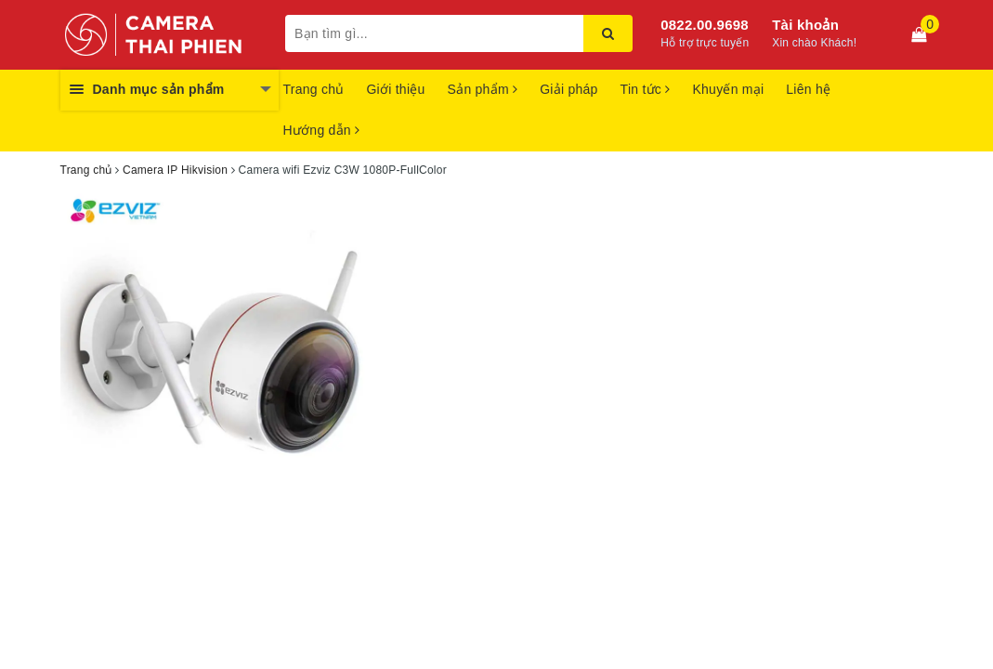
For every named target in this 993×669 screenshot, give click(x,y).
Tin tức (646, 89)
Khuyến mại (728, 89)
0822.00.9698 (704, 25)
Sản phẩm (483, 89)
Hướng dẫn (321, 130)
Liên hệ (808, 89)
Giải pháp (568, 89)
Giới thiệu (395, 89)
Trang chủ (314, 89)
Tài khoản (805, 25)
